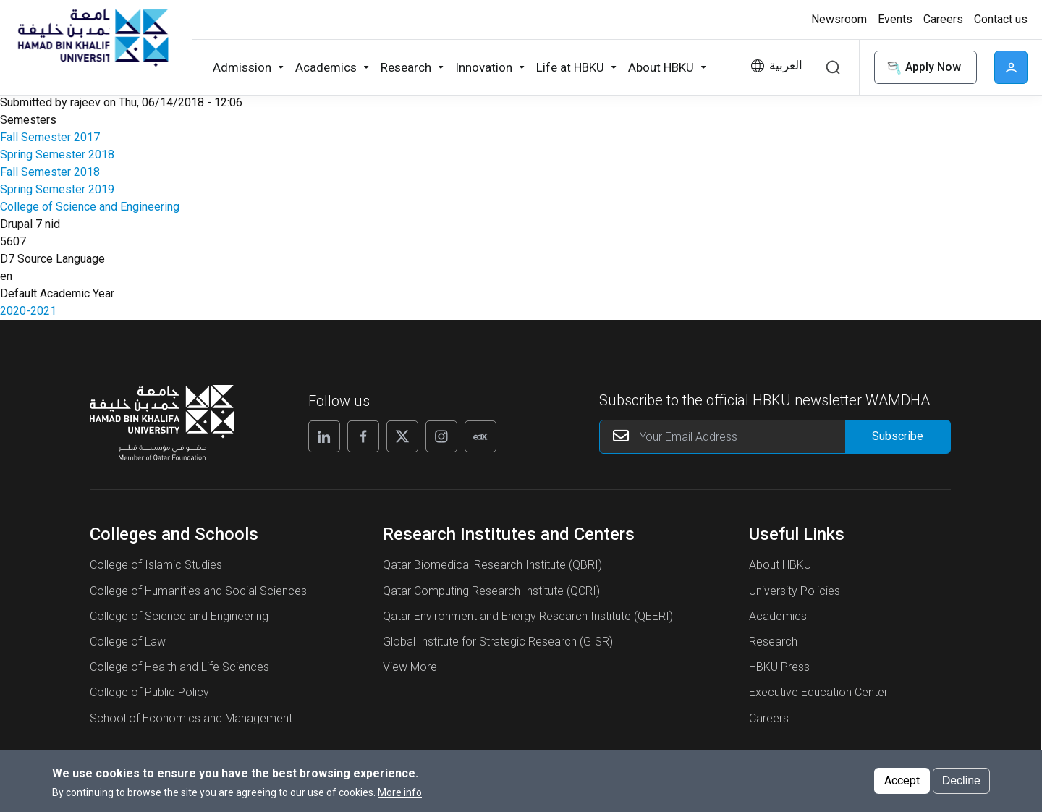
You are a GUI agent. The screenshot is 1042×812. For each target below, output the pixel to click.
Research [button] (406, 67)
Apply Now (922, 68)
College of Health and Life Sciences (179, 667)
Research (773, 641)
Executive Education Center (818, 692)
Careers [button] (943, 19)
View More (410, 667)
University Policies (794, 591)
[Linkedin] (324, 436)
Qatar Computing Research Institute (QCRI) (491, 591)
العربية (785, 65)
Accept (902, 786)
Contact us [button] (1001, 19)
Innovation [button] (483, 67)
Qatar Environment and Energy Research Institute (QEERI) (528, 616)
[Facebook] (363, 436)
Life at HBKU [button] (570, 67)
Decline (961, 786)
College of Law (128, 641)
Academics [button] (326, 67)
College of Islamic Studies (156, 565)
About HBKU (780, 565)
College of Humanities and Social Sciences (198, 591)
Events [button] (895, 19)
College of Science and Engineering (89, 206)
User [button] (1011, 67)
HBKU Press (779, 667)
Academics (778, 616)
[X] (402, 436)
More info (400, 798)
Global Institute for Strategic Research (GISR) (498, 641)
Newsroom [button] (839, 19)
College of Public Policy (149, 692)
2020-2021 (28, 311)
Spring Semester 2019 (57, 189)
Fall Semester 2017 (50, 137)
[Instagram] (441, 436)
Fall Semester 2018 (50, 172)
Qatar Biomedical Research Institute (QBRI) (492, 565)
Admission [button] (242, 67)
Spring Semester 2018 (57, 154)
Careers (769, 718)
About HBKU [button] (661, 67)
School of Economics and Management (191, 718)
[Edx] (480, 436)
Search (833, 67)
